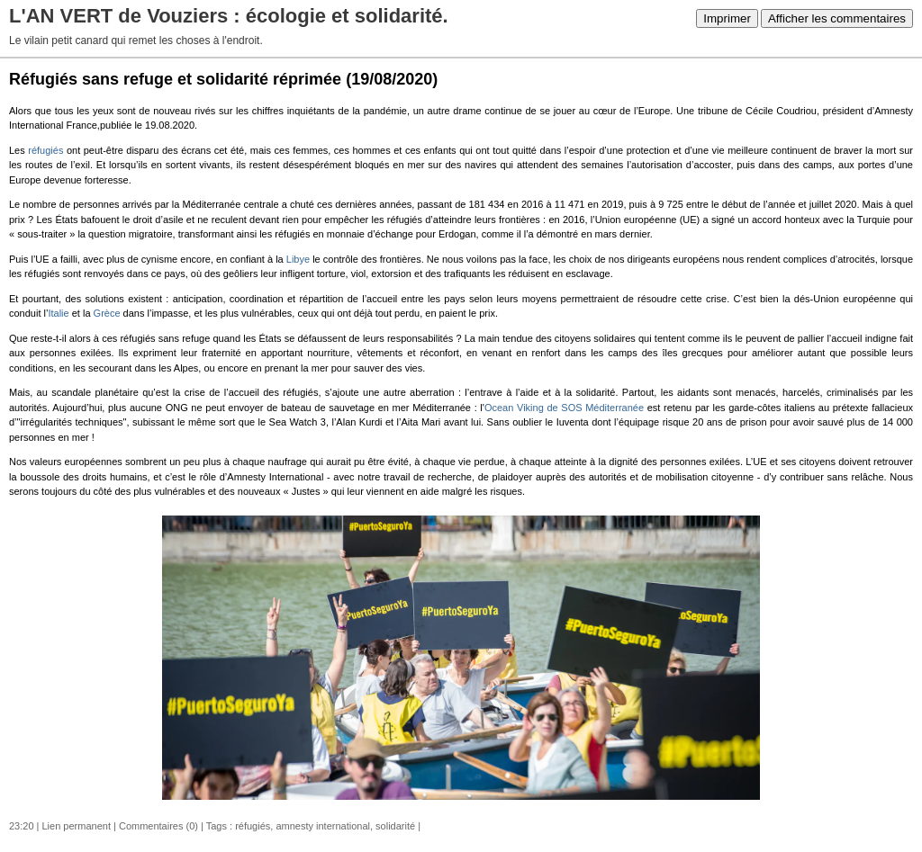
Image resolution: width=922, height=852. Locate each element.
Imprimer (727, 18)
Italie (58, 313)
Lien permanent (76, 826)
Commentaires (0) (158, 826)
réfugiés (45, 150)
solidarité (395, 826)
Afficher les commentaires (837, 18)
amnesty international (323, 826)
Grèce (107, 313)
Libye (298, 259)
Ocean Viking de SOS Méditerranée (564, 407)
